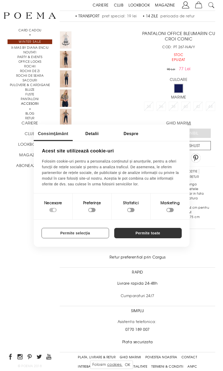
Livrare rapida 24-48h (137, 283)
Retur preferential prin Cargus (138, 257)
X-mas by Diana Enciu (30, 48)
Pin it (195, 158)
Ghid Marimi (130, 357)
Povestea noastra (161, 357)
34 (149, 106)
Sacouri (30, 80)
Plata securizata (137, 342)
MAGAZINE (165, 5)
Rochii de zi (30, 71)
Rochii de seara (30, 76)
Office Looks (30, 62)
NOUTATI (30, 52)
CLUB (118, 5)
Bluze (30, 90)
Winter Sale (30, 42)
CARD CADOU (30, 30)
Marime (178, 97)
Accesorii (30, 104)
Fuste (29, 94)
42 (198, 106)
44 (210, 106)
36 (161, 106)
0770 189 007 (137, 329)
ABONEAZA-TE (30, 165)
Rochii (30, 66)
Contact (189, 357)
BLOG (30, 113)
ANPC (192, 366)
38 (173, 106)
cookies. (115, 364)
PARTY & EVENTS (29, 57)
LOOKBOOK (139, 5)
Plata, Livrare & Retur (97, 357)
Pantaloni (30, 99)
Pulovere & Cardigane (30, 85)
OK (127, 365)
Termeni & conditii (167, 366)
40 (186, 106)
